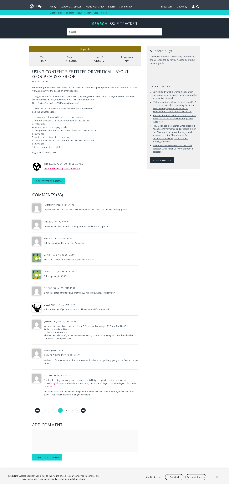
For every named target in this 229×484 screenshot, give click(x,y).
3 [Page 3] (54, 410)
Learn (111, 6)
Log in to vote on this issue (48, 181)
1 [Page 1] (43, 410)
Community (125, 6)
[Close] (216, 477)
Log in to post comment (47, 457)
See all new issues (162, 160)
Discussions (56, 12)
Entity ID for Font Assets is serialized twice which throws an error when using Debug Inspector (174, 118)
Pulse (104, 12)
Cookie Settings (153, 477)
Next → (83, 410)
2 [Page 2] (49, 410)
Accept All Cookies (196, 477)
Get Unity (182, 6)
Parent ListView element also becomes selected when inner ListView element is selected (173, 148)
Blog (96, 12)
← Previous (37, 410)
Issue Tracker (84, 12)
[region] (114, 476)
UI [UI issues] (33, 81)
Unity (53, 6)
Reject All (174, 477)
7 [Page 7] (77, 410)
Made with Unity (95, 6)
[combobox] (114, 31)
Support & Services (71, 6)
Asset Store (166, 6)
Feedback (69, 12)
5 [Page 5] (66, 410)
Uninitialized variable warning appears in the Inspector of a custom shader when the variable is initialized (175, 95)
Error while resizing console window (62, 168)
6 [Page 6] (71, 410)
